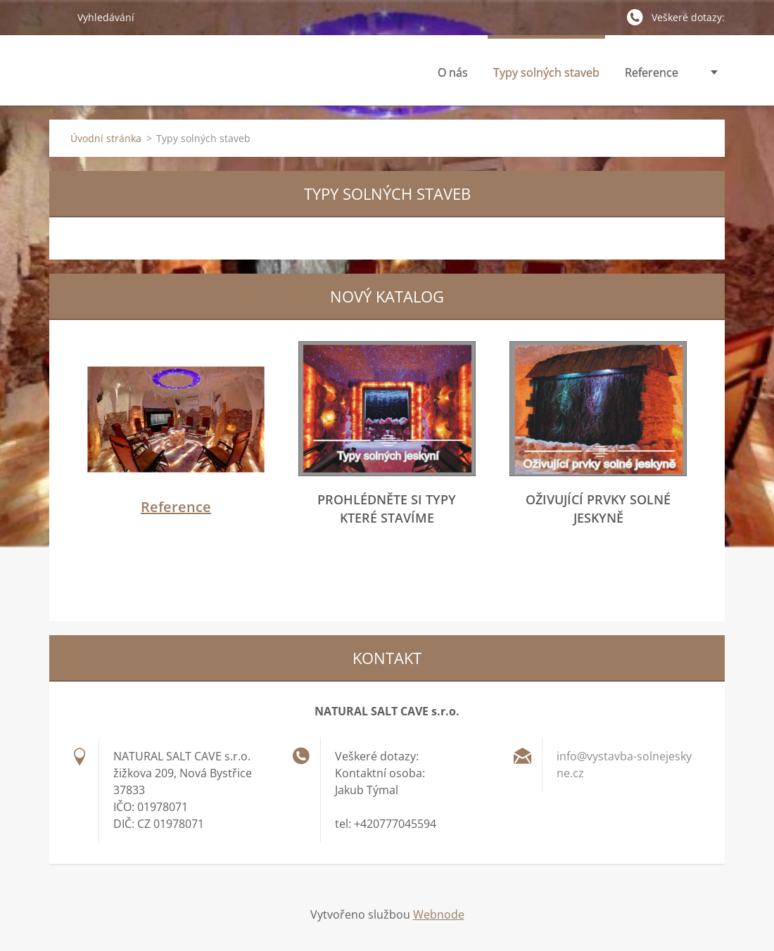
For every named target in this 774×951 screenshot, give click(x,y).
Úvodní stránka (105, 138)
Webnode (438, 914)
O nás (453, 76)
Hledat (57, 17)
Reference (651, 72)
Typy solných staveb (546, 76)
